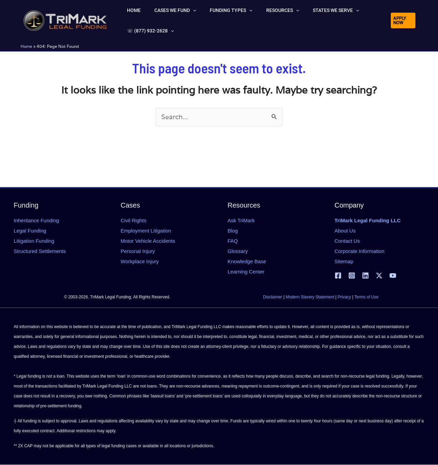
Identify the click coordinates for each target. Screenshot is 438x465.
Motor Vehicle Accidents (148, 241)
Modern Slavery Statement (310, 297)
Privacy (344, 297)
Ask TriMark (241, 220)
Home (26, 46)
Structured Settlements (40, 251)
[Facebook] (338, 275)
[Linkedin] (365, 275)
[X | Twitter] (379, 275)
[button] (181, 10)
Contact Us (347, 241)
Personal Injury (138, 251)
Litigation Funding (34, 241)
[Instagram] (351, 275)
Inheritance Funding (36, 220)
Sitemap (344, 261)
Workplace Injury (140, 261)
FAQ (233, 241)
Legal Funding (30, 231)
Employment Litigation (146, 231)
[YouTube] (392, 275)
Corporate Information (360, 251)
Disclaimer (272, 297)
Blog (233, 231)
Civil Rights (133, 220)
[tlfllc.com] (65, 20)
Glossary (238, 251)
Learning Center (246, 271)
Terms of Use (366, 297)
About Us (345, 231)
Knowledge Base (247, 261)
